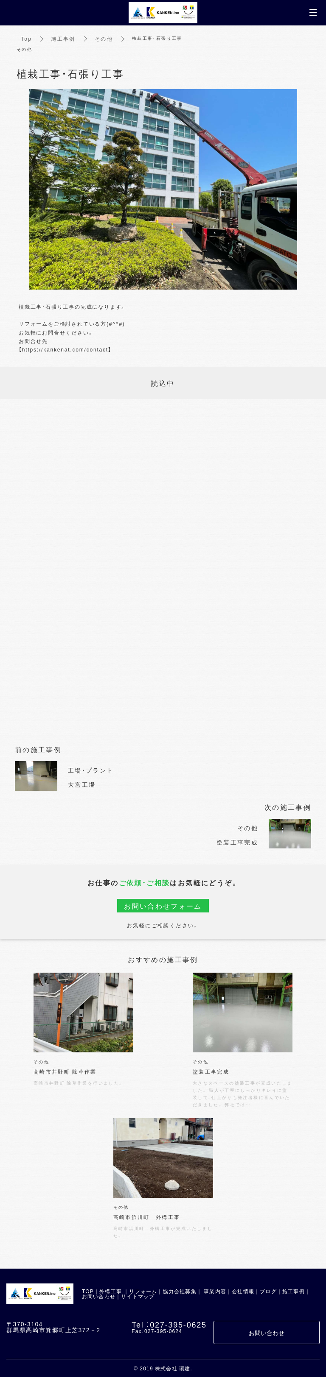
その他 (104, 38)
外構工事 (110, 1292)
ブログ (268, 1292)
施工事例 (63, 38)
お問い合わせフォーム (163, 906)
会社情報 (243, 1292)
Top (26, 38)
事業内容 (215, 1292)
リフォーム (143, 1292)
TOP (88, 1292)
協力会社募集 (180, 1292)
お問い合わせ (98, 1297)
